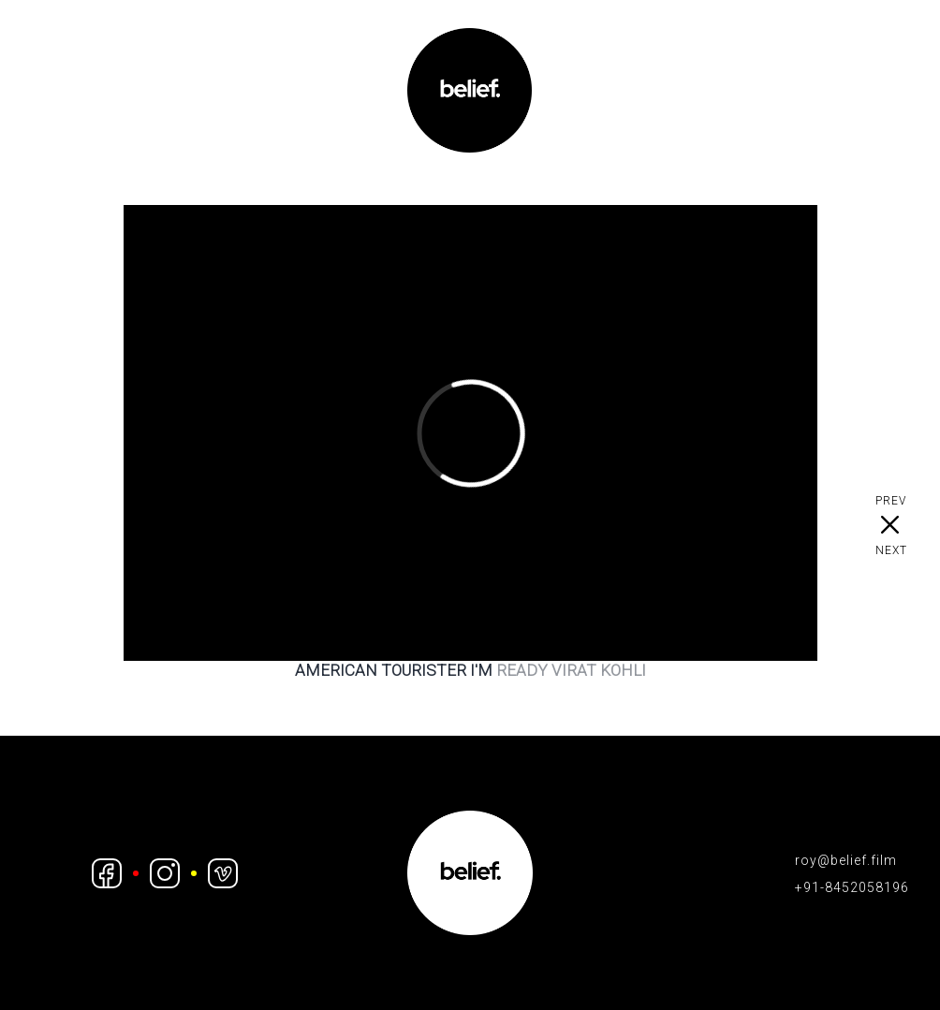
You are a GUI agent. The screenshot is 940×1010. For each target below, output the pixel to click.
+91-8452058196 (852, 887)
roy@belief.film (846, 860)
